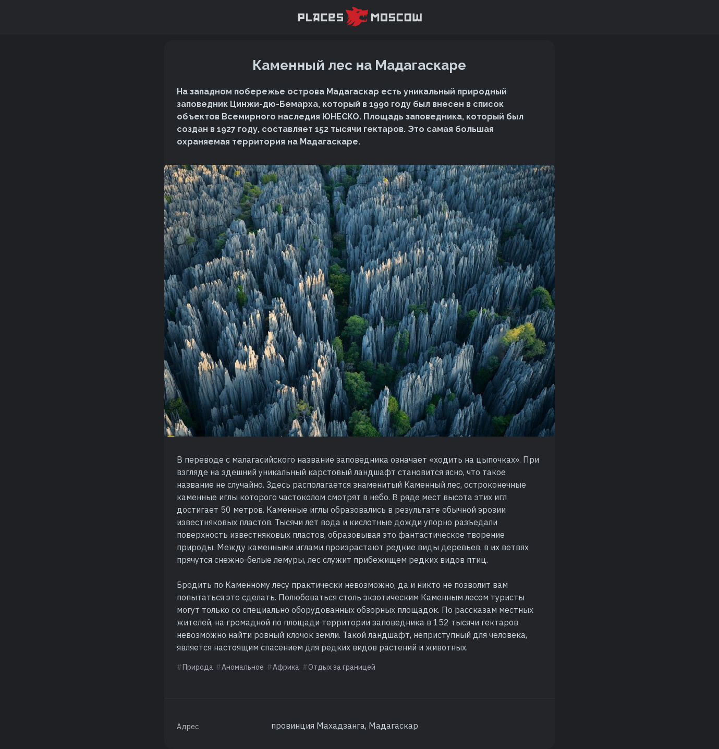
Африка (286, 667)
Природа (197, 667)
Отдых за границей (341, 667)
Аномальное (243, 667)
